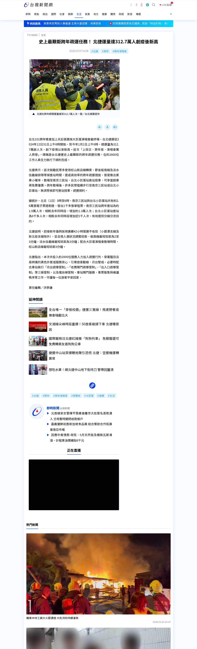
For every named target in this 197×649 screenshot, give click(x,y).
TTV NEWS (32, 30)
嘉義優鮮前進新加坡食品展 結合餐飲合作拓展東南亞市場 (88, 422)
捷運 (101, 392)
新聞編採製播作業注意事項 (103, 608)
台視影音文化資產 (34, 608)
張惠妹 (76, 392)
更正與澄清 (62, 608)
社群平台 (29, 621)
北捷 (95, 46)
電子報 (92, 616)
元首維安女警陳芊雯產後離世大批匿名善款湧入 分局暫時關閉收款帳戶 (88, 412)
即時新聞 (59, 404)
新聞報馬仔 (62, 616)
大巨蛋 (89, 392)
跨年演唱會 (120, 46)
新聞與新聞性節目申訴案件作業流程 (108, 612)
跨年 (106, 46)
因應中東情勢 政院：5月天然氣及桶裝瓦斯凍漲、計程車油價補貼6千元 (88, 432)
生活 (43, 30)
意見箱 (59, 612)
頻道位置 (29, 612)
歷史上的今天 (63, 621)
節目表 (27, 616)
